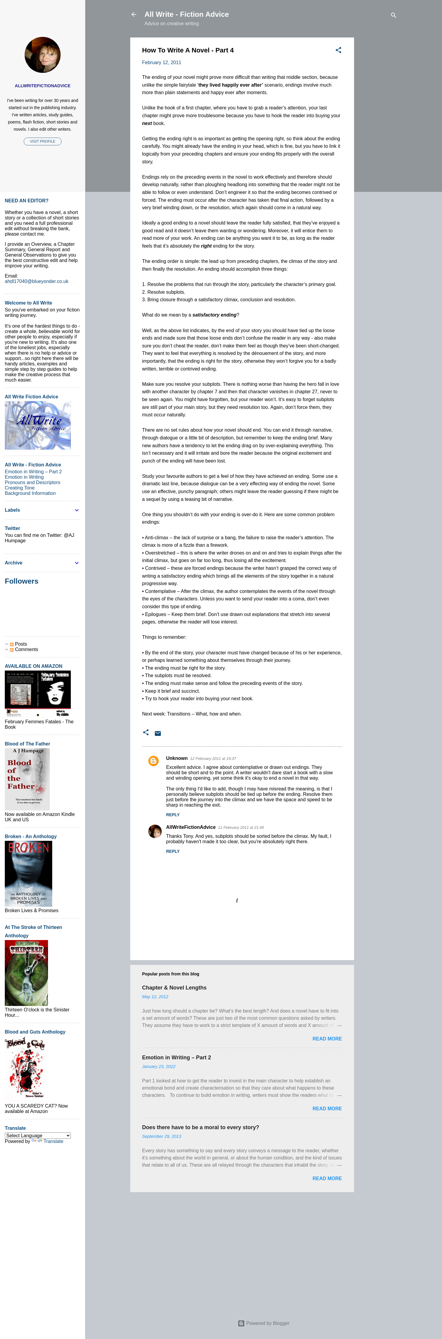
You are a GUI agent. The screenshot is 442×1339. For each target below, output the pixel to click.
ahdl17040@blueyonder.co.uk (36, 281)
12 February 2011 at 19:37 (213, 758)
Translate (47, 1141)
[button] (338, 51)
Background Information (30, 493)
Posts (18, 644)
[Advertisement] (378, 127)
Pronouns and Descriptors (32, 482)
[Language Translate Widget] (38, 1135)
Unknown (177, 758)
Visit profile (42, 141)
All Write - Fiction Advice (187, 14)
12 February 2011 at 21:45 (241, 827)
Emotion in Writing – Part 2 (176, 1058)
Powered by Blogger (264, 1323)
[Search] (393, 16)
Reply (173, 814)
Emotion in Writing (24, 477)
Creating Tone (20, 487)
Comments (24, 649)
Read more (327, 1038)
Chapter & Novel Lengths (174, 988)
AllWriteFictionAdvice (191, 827)
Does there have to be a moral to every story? (200, 1127)
